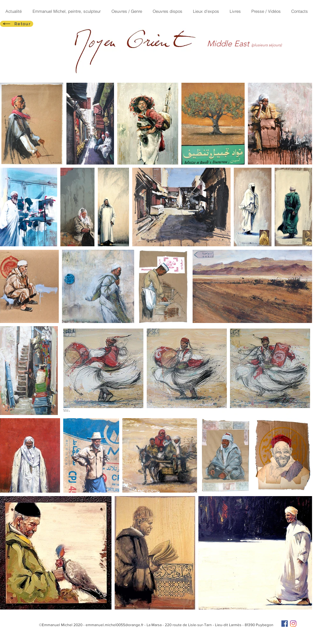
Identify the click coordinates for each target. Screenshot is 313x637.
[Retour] (16, 24)
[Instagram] (293, 623)
